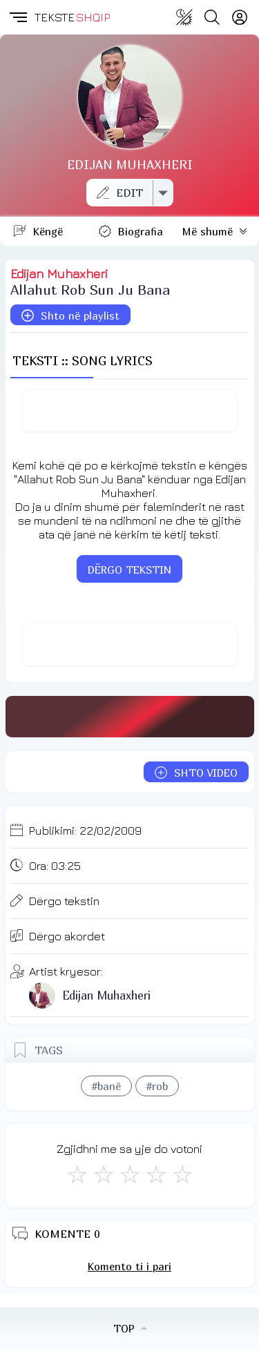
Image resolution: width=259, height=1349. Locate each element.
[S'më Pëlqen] (77, 1174)
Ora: (55, 866)
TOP (129, 1328)
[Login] (239, 17)
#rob (157, 1086)
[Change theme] (184, 17)
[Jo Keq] (103, 1174)
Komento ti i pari (129, 1266)
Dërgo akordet (67, 936)
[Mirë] (130, 1174)
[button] (17, 17)
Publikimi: (85, 830)
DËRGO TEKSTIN (129, 569)
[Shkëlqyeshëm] (182, 1174)
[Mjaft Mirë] (156, 1174)
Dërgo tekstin (64, 901)
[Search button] (212, 17)
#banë (106, 1086)
